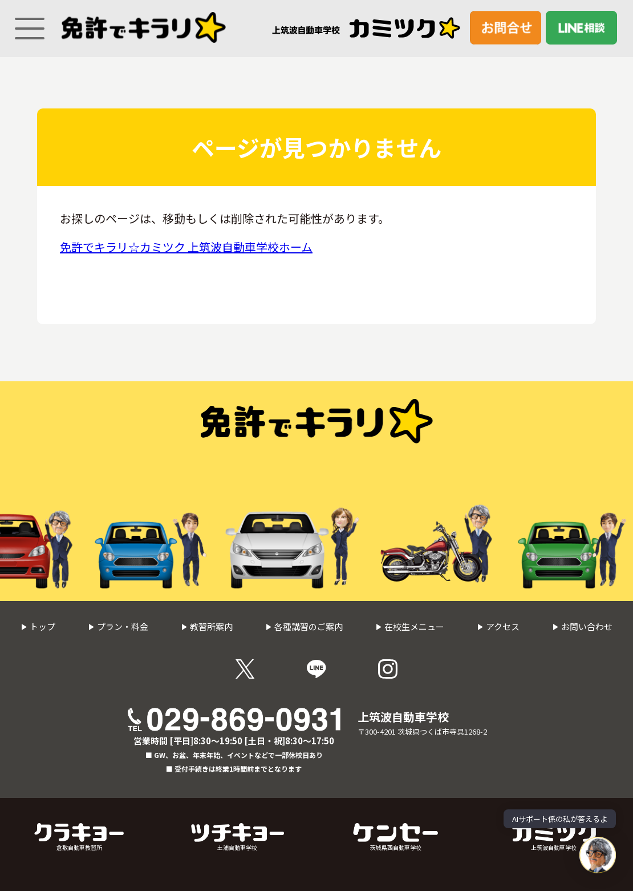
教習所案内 (207, 626)
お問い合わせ (582, 626)
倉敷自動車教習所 (79, 837)
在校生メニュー (410, 626)
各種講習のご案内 (304, 626)
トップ (38, 626)
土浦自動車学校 (237, 837)
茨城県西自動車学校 (395, 837)
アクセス (498, 626)
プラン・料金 (118, 626)
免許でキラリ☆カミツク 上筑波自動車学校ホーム (186, 247)
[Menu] (25, 23)
